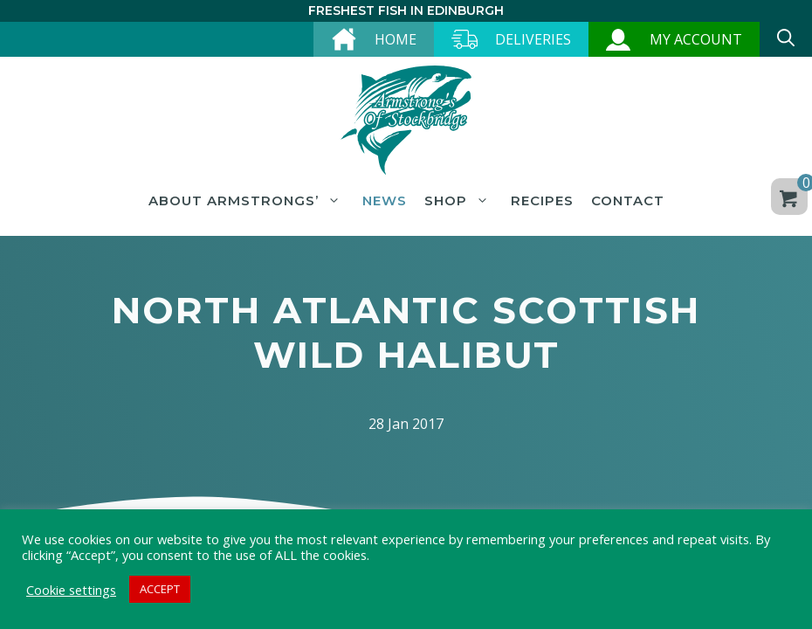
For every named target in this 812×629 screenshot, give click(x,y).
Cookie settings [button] (71, 590)
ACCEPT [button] (160, 589)
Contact (627, 200)
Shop (458, 201)
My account (696, 39)
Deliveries (533, 39)
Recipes (542, 200)
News (384, 200)
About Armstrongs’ (246, 201)
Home (395, 39)
